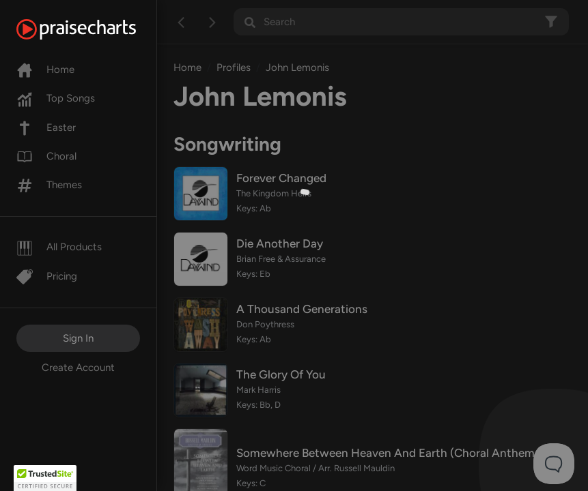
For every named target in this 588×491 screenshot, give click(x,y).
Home (45, 69)
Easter (46, 127)
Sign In (78, 338)
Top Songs (55, 98)
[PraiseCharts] (93, 29)
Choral (46, 156)
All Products (59, 247)
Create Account (78, 367)
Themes (49, 185)
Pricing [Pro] (46, 276)
